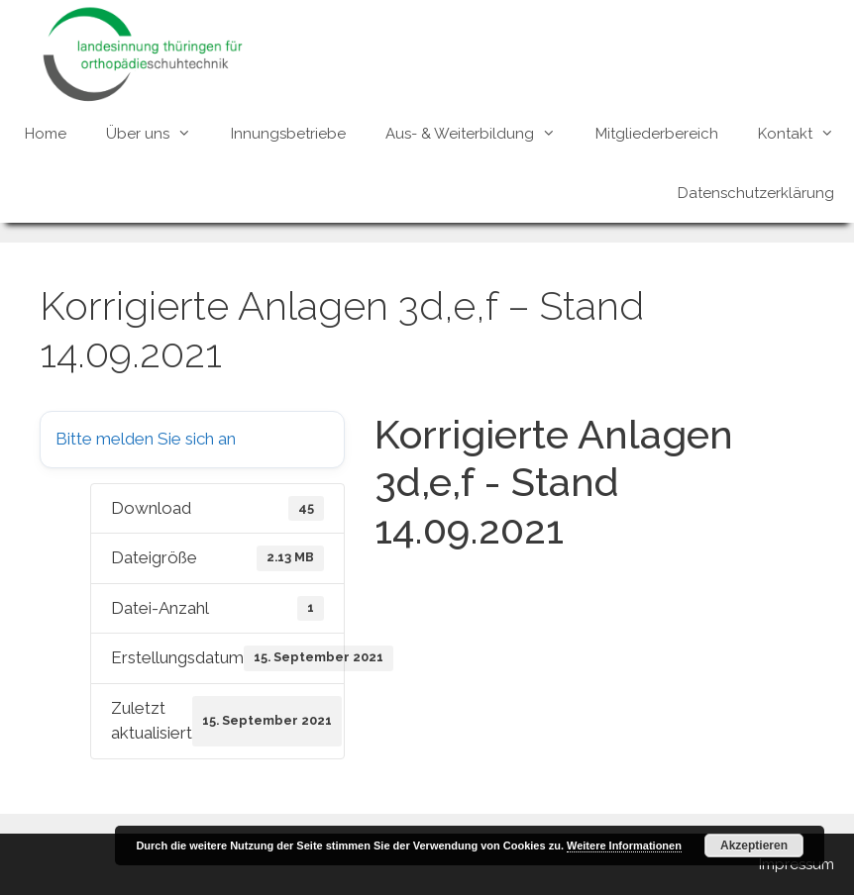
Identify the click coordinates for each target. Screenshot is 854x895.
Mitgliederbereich (656, 134)
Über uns (158, 133)
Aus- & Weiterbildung (480, 133)
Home (45, 134)
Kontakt (806, 133)
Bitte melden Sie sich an (145, 438)
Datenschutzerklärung (756, 193)
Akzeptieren (754, 845)
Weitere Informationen (624, 845)
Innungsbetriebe (288, 134)
